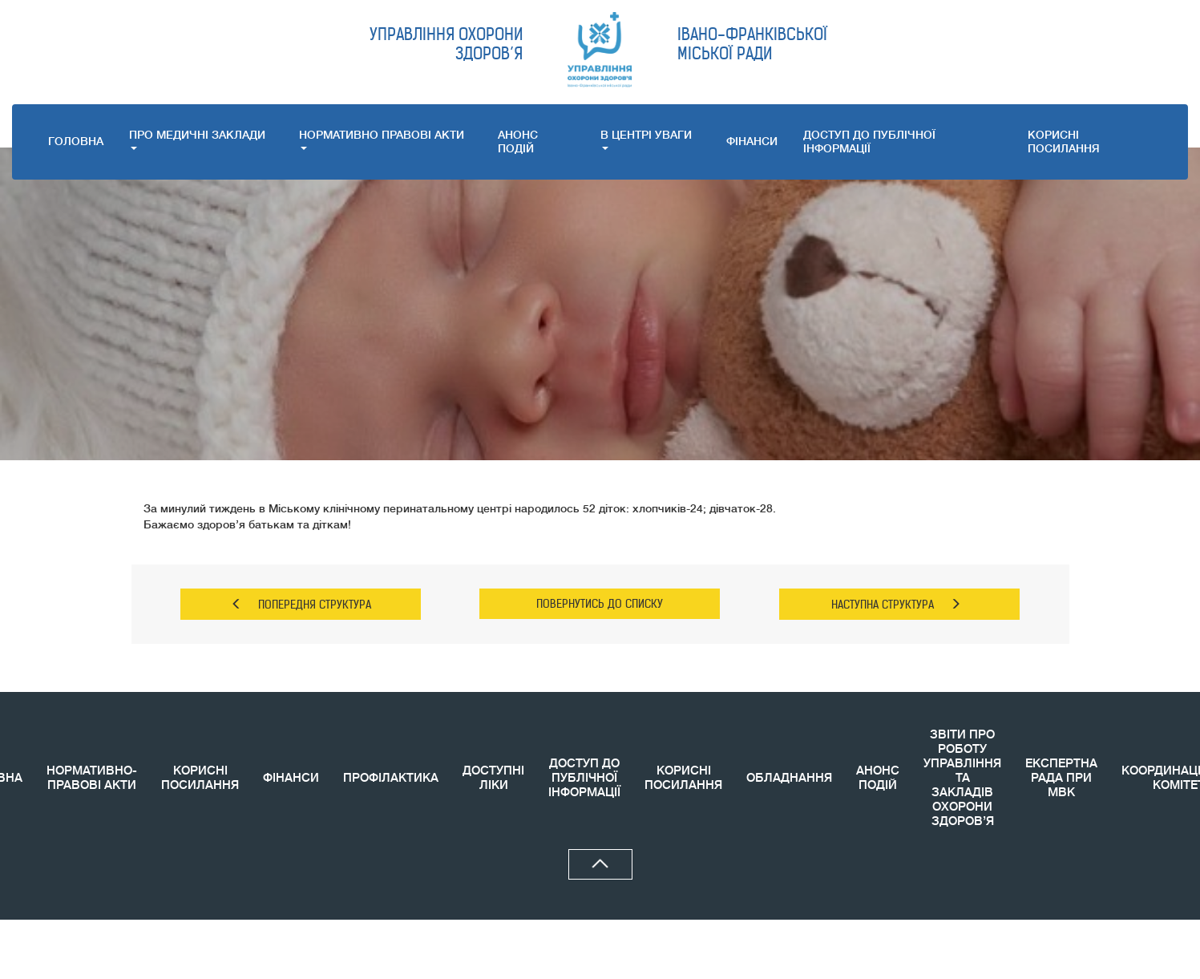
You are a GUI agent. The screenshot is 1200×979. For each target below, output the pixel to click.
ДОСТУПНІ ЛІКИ (493, 778)
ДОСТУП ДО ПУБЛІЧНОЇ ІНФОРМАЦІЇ (869, 141)
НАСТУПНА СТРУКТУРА (896, 604)
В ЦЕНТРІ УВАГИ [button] (646, 139)
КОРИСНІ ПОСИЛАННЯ (200, 778)
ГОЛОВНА (75, 141)
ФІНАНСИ (752, 141)
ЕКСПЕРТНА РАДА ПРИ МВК (1061, 778)
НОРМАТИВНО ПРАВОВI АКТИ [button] (381, 139)
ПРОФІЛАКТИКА (390, 778)
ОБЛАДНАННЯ (789, 778)
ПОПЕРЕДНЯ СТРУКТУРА (301, 604)
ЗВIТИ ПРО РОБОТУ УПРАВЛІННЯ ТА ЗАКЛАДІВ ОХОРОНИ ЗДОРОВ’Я (962, 778)
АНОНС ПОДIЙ (518, 141)
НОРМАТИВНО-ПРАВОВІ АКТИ (91, 778)
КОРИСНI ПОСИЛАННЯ (1064, 141)
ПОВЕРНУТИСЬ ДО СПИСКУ (599, 604)
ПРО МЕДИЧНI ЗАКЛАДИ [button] (197, 139)
